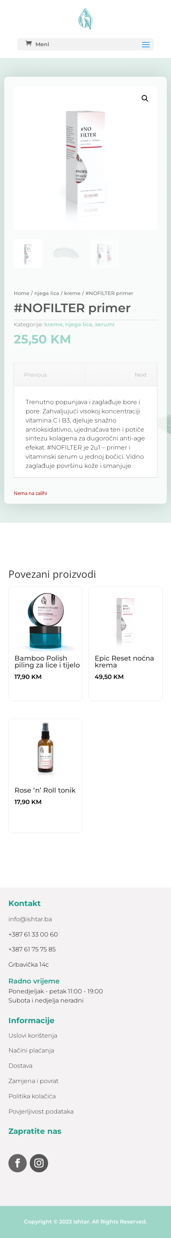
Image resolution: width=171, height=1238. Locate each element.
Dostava (20, 1065)
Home (21, 293)
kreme (72, 293)
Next (144, 374)
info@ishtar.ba (30, 919)
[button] (145, 98)
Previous (32, 374)
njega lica (46, 293)
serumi (105, 324)
